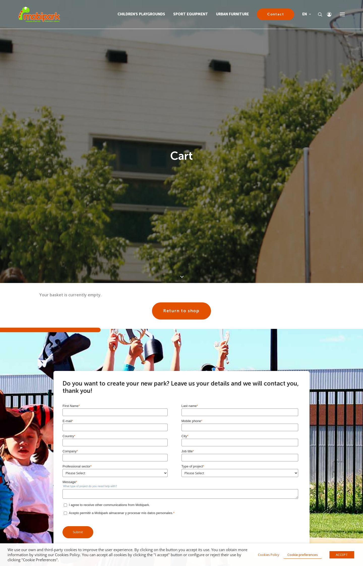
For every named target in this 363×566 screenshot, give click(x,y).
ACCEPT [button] (342, 554)
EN (306, 14)
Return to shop (181, 305)
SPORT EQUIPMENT (190, 14)
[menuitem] (143, 14)
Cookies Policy (268, 554)
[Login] (326, 14)
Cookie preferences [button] (302, 554)
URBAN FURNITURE (232, 14)
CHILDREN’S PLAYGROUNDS (141, 14)
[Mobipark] (39, 14)
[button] (342, 14)
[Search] (317, 14)
